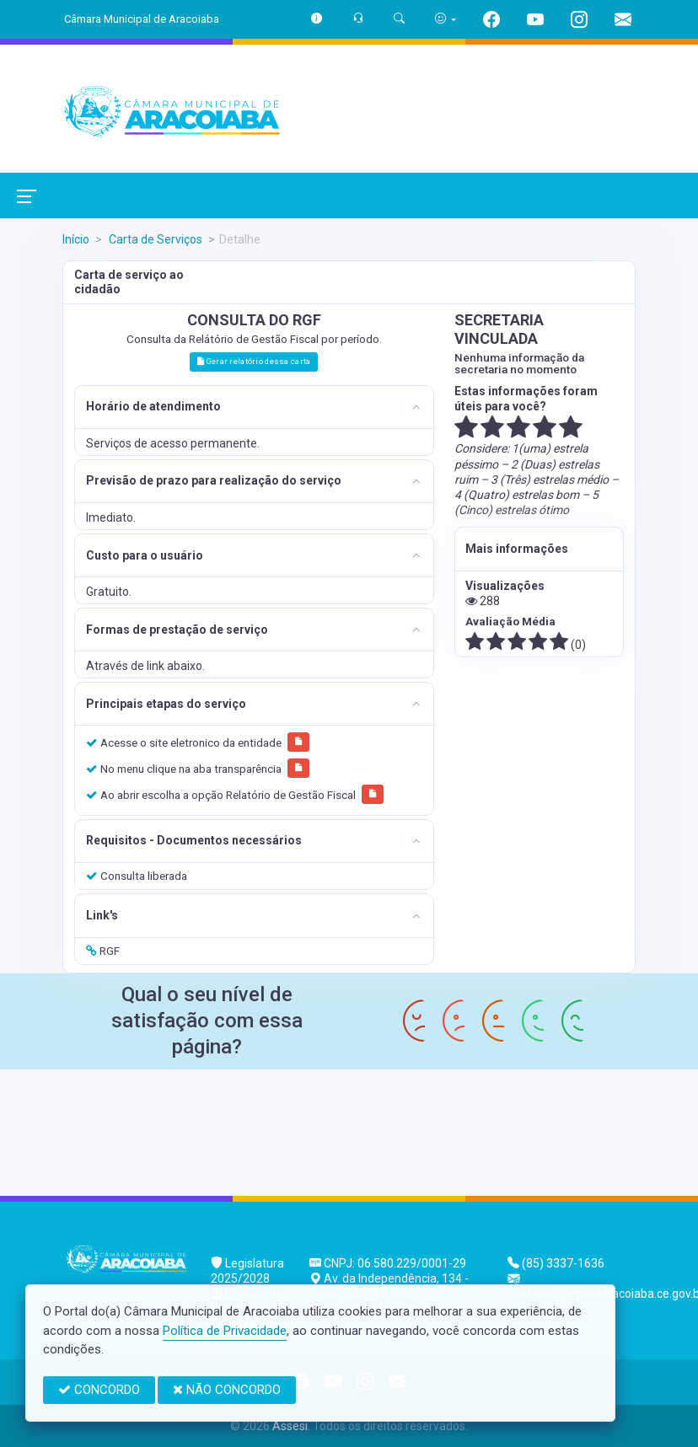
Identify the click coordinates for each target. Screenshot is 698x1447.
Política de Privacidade (225, 1330)
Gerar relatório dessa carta (253, 361)
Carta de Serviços (154, 239)
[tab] (254, 407)
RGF (103, 950)
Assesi (290, 1426)
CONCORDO (99, 1389)
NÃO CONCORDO (227, 1389)
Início (75, 239)
